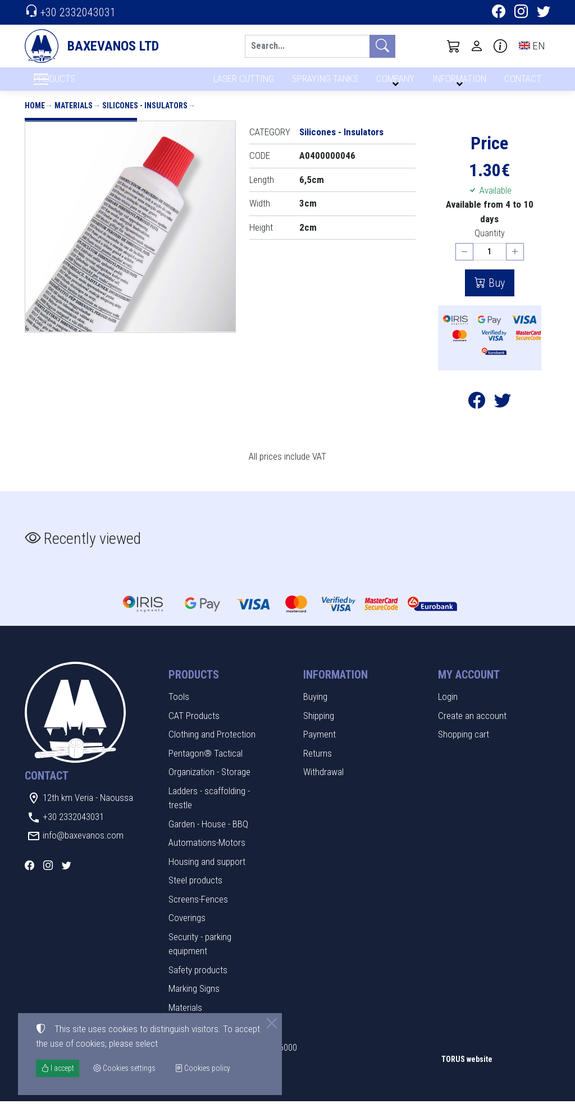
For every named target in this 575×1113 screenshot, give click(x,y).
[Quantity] (489, 263)
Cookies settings (61, 1096)
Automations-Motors (206, 854)
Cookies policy (202, 1068)
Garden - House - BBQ (208, 835)
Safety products (197, 981)
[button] (453, 46)
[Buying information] (500, 46)
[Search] (307, 46)
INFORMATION (458, 82)
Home (35, 116)
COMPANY (394, 82)
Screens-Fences (198, 910)
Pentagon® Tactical (205, 764)
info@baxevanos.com (83, 847)
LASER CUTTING (240, 82)
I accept (57, 1068)
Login (448, 708)
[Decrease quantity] (464, 263)
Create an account (472, 726)
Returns (317, 764)
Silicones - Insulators (145, 116)
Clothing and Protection (211, 746)
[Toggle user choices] (477, 46)
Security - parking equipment (199, 955)
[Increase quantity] (515, 263)
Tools (178, 708)
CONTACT (522, 82)
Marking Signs (194, 1000)
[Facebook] (498, 13)
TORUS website (466, 1070)
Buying (315, 708)
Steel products (195, 891)
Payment (319, 746)
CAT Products (194, 726)
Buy (495, 294)
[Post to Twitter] (502, 414)
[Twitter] (543, 13)
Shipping (318, 726)
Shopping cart (463, 746)
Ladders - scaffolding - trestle (209, 809)
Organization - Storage (209, 783)
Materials (73, 116)
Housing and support (206, 872)
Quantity (489, 245)
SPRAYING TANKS (323, 82)
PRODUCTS (81, 84)
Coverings (187, 929)
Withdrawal (323, 783)
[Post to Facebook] (476, 414)
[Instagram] (521, 13)
